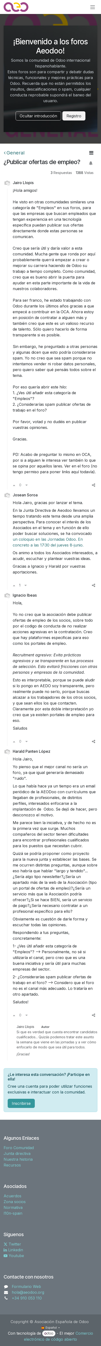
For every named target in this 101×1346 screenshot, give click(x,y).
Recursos (12, 1165)
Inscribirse (21, 1103)
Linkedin (13, 1249)
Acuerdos (12, 1195)
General (14, 153)
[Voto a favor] (14, 485)
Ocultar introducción (38, 115)
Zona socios (15, 1201)
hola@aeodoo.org (28, 1292)
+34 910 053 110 (27, 1298)
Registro (73, 115)
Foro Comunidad (19, 1147)
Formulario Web (26, 1286)
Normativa (13, 1207)
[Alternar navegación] (92, 7)
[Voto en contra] (26, 485)
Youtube (14, 1255)
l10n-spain (13, 1213)
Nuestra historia (18, 1159)
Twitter (12, 1244)
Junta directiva (17, 1153)
